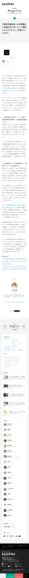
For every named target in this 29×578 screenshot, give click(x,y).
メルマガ (14, 350)
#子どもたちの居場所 (7, 360)
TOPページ (4, 545)
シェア (11, 310)
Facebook (4, 536)
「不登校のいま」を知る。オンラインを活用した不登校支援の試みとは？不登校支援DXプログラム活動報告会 (14, 269)
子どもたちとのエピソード (9, 348)
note (13, 536)
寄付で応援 (19, 576)
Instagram (11, 536)
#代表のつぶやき (13, 58)
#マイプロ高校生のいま (8, 363)
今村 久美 (8, 62)
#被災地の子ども (15, 360)
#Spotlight (11, 365)
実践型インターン (15, 342)
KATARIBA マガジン (11, 545)
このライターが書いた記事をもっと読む (15, 302)
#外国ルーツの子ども (7, 362)
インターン (22, 342)
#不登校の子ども (8, 66)
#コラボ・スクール (16, 363)
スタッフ (16, 339)
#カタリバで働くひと (16, 362)
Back (5, 326)
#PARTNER (16, 365)
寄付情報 (20, 350)
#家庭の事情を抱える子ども (9, 357)
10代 (12, 339)
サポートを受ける (10, 576)
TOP (3, 576)
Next (23, 326)
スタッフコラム (7, 346)
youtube (16, 536)
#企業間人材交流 (7, 366)
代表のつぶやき (7, 350)
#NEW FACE (6, 365)
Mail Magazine (19, 536)
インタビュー (7, 339)
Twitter (7, 536)
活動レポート (15, 346)
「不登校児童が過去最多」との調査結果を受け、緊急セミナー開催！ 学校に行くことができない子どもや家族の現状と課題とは (14, 261)
